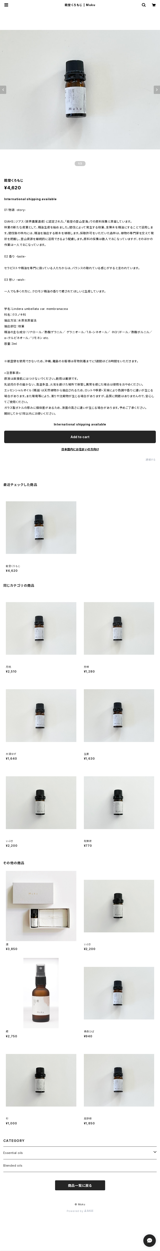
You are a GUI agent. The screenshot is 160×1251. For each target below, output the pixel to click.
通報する (151, 459)
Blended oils (13, 1165)
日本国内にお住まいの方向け (80, 449)
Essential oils (13, 1153)
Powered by (80, 1211)
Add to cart (80, 437)
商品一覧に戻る (80, 1185)
